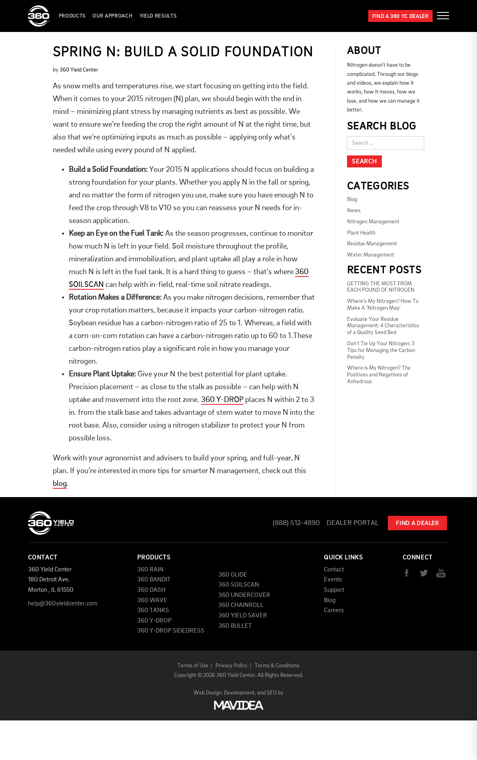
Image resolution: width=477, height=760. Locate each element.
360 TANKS (153, 610)
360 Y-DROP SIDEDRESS (170, 631)
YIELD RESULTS (158, 16)
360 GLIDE (232, 575)
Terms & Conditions (277, 665)
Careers (334, 610)
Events (333, 580)
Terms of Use (193, 665)
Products (72, 16)
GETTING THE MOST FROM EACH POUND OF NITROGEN (381, 287)
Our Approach (112, 16)
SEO (272, 693)
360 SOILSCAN (238, 585)
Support (334, 590)
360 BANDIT (154, 580)
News (354, 210)
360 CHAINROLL (240, 605)
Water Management (370, 255)
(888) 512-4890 (296, 523)
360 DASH (151, 590)
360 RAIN (150, 570)
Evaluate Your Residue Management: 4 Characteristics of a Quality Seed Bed (383, 326)
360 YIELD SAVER (242, 616)
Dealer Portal (353, 523)
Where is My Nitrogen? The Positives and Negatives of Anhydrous (379, 374)
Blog (352, 199)
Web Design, (208, 693)
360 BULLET (235, 626)
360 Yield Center (79, 70)
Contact (334, 570)
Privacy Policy (231, 665)
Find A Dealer (417, 524)
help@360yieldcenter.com (63, 604)
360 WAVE (152, 600)
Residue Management (372, 244)
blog (60, 484)
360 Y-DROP (222, 400)
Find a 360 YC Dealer (400, 16)
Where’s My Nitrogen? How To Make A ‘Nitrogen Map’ (383, 304)
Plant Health (361, 233)
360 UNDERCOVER (244, 595)
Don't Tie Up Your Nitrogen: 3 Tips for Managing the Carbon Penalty (381, 350)
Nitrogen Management (373, 222)
